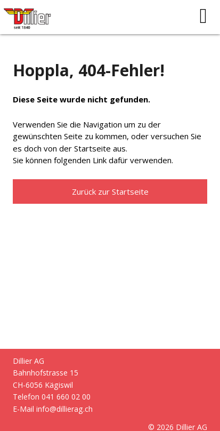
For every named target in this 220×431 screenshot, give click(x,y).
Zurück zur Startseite (110, 191)
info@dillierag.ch (64, 409)
